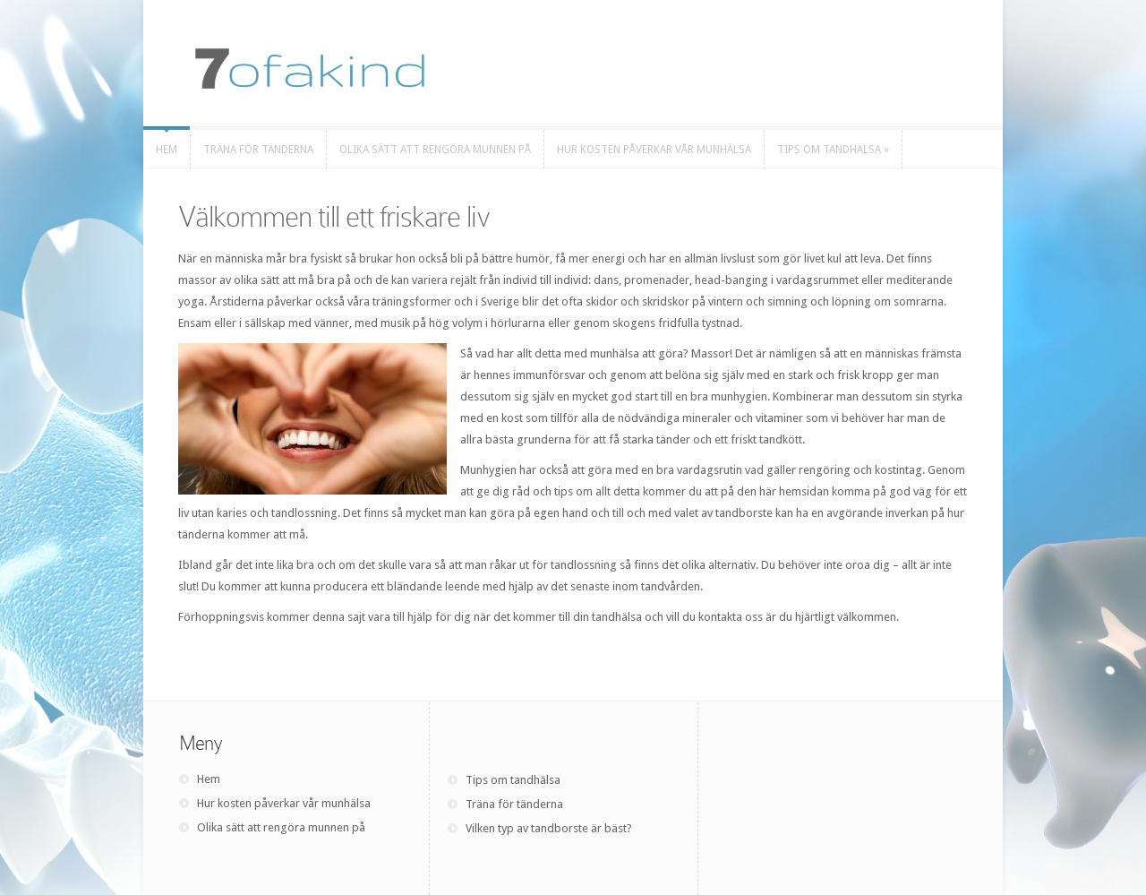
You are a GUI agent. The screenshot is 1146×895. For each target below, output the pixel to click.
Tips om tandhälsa (513, 780)
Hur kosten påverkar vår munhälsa (284, 803)
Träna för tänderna (514, 804)
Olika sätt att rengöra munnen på (281, 827)
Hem (208, 779)
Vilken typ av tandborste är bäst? (549, 828)
